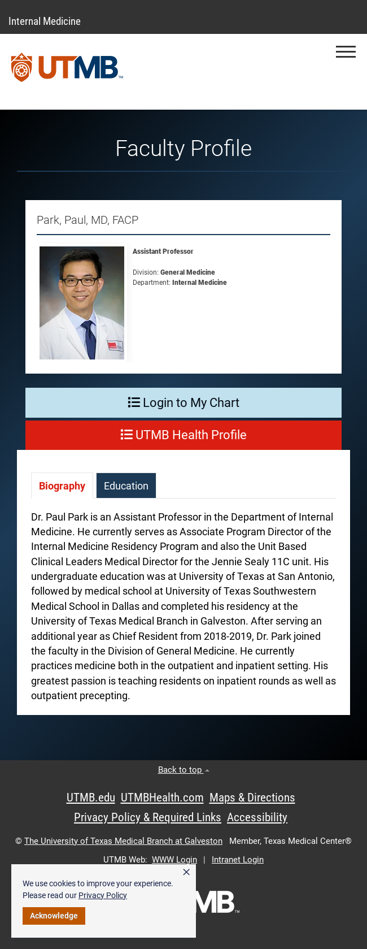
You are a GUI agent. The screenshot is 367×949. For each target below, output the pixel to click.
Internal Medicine (44, 21)
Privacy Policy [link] (102, 895)
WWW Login (174, 860)
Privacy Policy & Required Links (147, 817)
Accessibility (257, 817)
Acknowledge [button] (54, 915)
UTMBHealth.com (162, 797)
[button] (346, 51)
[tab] (62, 485)
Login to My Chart (183, 403)
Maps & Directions (252, 797)
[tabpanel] (183, 612)
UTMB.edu (91, 797)
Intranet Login (238, 860)
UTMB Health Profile (183, 435)
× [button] (186, 872)
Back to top (183, 770)
